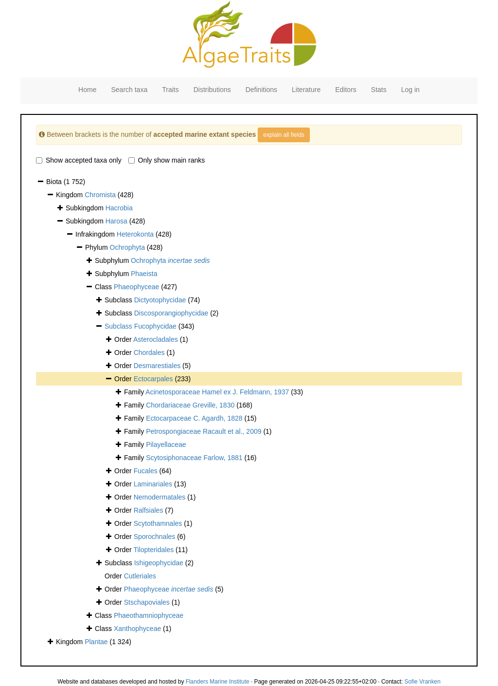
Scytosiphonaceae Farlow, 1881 (194, 458)
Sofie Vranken (423, 681)
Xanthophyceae (137, 628)
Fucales (146, 471)
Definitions (261, 89)
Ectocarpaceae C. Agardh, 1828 (194, 418)
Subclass (119, 326)
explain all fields (283, 134)
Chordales (149, 352)
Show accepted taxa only (79, 160)
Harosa (116, 221)
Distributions (212, 89)
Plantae (96, 642)
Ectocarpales (153, 379)
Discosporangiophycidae (171, 313)
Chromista (100, 195)
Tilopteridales (153, 550)
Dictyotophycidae (160, 300)
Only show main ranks (166, 160)
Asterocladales (155, 339)
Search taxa (129, 89)
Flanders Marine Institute (217, 681)
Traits (170, 89)
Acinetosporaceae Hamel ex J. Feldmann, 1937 (217, 392)
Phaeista (144, 274)
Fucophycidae (155, 326)
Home (87, 89)
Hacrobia (119, 208)
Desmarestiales (157, 366)
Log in (410, 89)
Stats (379, 89)
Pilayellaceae (166, 444)
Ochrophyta (127, 247)
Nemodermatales (160, 497)
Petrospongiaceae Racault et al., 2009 (203, 431)
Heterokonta (135, 234)
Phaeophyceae (136, 287)
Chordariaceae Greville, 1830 (190, 405)
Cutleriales (140, 576)
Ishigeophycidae (158, 563)
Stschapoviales (147, 602)
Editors (345, 89)
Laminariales (153, 484)
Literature (306, 89)
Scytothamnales (158, 523)
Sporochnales (155, 536)
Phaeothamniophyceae (148, 615)
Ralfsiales (148, 510)
